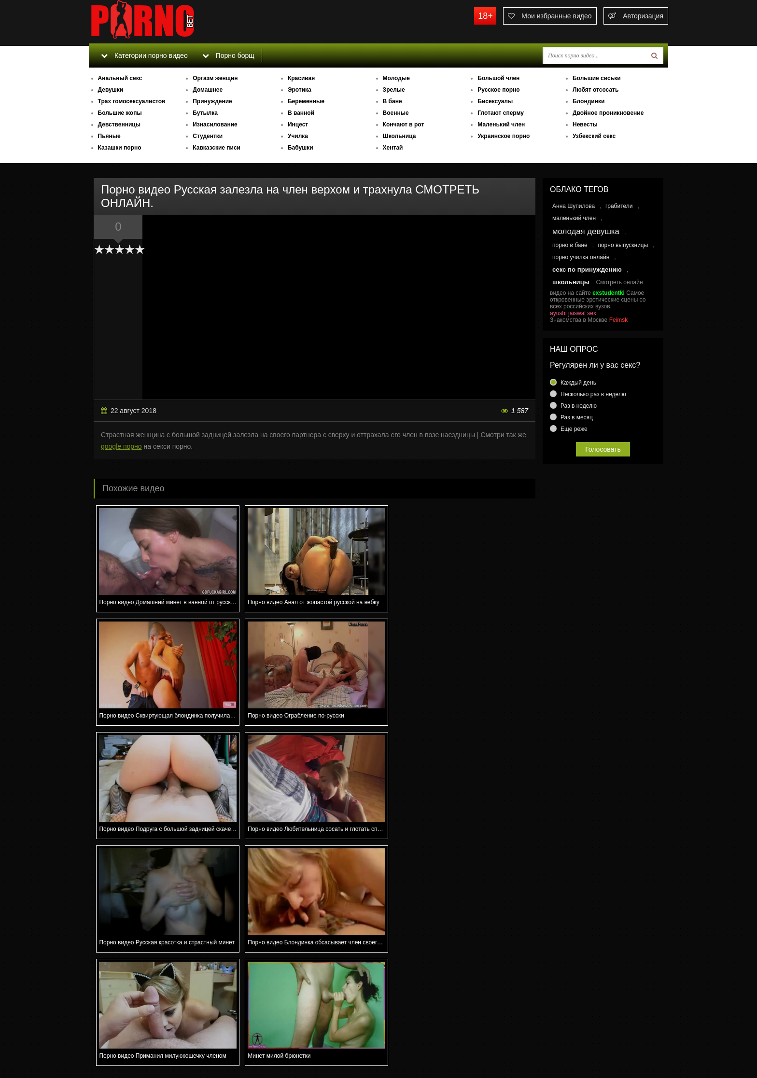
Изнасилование (215, 124)
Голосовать (603, 449)
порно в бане (570, 245)
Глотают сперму (500, 113)
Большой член (498, 78)
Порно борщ (228, 55)
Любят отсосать (595, 89)
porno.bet (161, 21)
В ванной (301, 113)
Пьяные (109, 136)
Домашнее (208, 89)
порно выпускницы (623, 245)
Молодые (396, 78)
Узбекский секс (594, 136)
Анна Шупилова (573, 206)
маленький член (574, 218)
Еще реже (574, 429)
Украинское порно (503, 136)
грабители (619, 206)
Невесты (585, 124)
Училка (298, 136)
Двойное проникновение (608, 113)
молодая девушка (585, 231)
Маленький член (501, 124)
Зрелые (394, 89)
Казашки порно (119, 147)
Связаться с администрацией (138, 1037)
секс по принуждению (587, 269)
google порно (121, 446)
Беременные (306, 101)
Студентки (208, 136)
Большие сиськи (597, 78)
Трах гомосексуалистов (132, 101)
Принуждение (212, 101)
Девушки (111, 89)
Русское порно (498, 89)
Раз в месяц (577, 417)
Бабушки (300, 147)
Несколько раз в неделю (593, 394)
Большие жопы (120, 113)
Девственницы (119, 124)
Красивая (301, 78)
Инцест (298, 124)
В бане (392, 101)
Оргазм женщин (215, 78)
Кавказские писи (216, 147)
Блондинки (588, 101)
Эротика (299, 89)
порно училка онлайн (580, 257)
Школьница (399, 136)
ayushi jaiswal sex (573, 313)
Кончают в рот (403, 124)
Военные (396, 113)
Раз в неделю (579, 405)
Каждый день (578, 382)
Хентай (393, 147)
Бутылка (205, 113)
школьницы (570, 282)
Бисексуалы (495, 101)
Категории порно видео (144, 55)
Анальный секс (120, 78)
